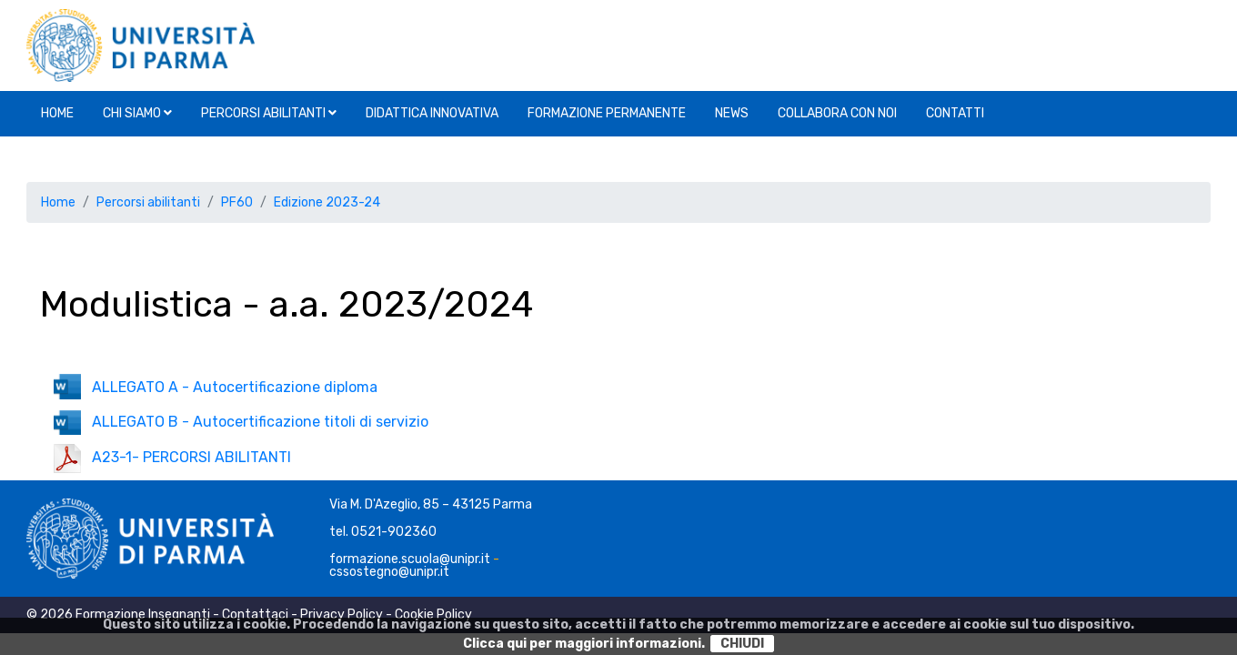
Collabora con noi (837, 113)
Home (57, 113)
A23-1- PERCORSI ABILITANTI (172, 457)
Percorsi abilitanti (269, 113)
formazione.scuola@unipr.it (409, 559)
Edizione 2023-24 (327, 202)
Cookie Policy (433, 614)
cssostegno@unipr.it (389, 571)
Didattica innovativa (432, 113)
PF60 (237, 202)
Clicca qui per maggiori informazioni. (584, 643)
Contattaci (255, 614)
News (732, 113)
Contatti (955, 113)
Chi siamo (137, 113)
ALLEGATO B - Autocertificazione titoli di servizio (241, 421)
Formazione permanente (607, 113)
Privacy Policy (341, 614)
